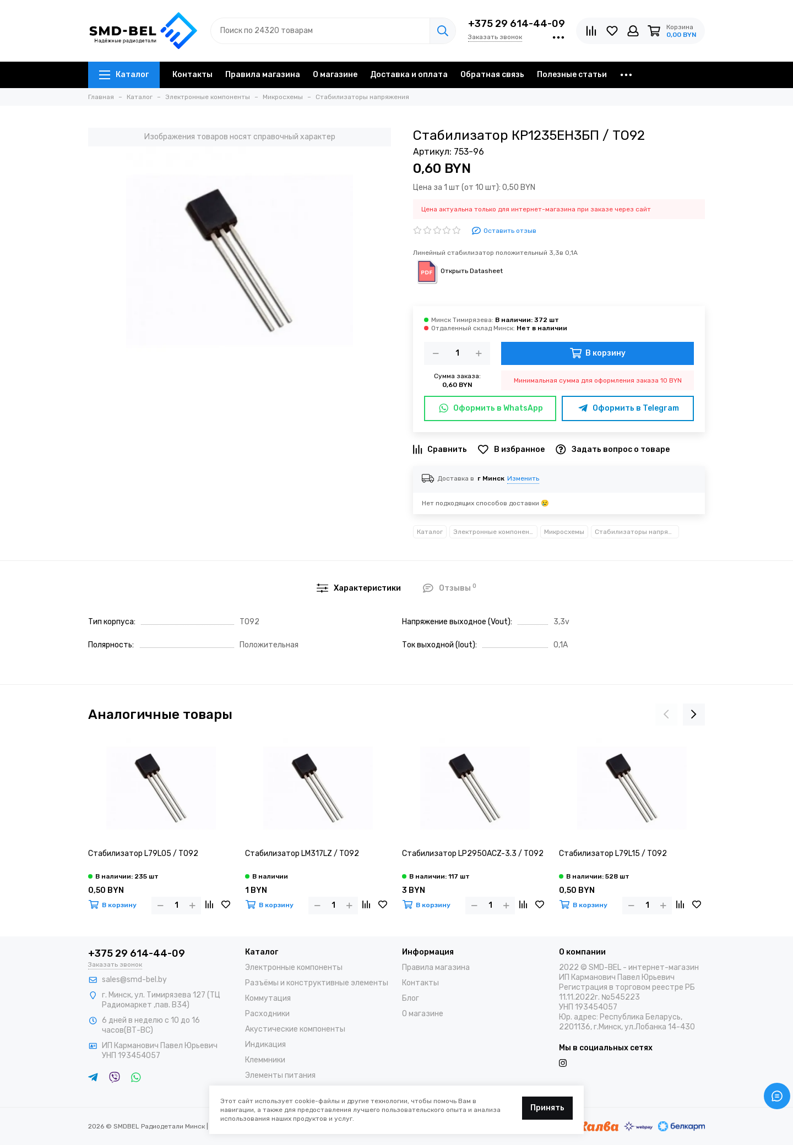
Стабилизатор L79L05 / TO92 (143, 853)
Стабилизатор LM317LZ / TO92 (302, 853)
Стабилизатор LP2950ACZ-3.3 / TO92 (473, 853)
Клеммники (265, 1060)
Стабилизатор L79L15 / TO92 (613, 853)
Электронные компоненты (495, 532)
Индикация (265, 1044)
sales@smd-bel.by (134, 979)
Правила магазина (262, 74)
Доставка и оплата (409, 74)
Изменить (523, 478)
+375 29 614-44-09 (516, 24)
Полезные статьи (572, 74)
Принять (547, 1108)
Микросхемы (564, 532)
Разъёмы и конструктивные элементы (316, 983)
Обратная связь (492, 74)
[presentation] (666, 715)
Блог (410, 998)
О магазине (335, 74)
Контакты (192, 74)
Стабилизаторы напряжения (637, 532)
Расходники (267, 1013)
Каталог (124, 74)
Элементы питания (280, 1075)
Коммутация (268, 998)
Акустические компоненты (295, 1029)
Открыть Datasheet (458, 271)
